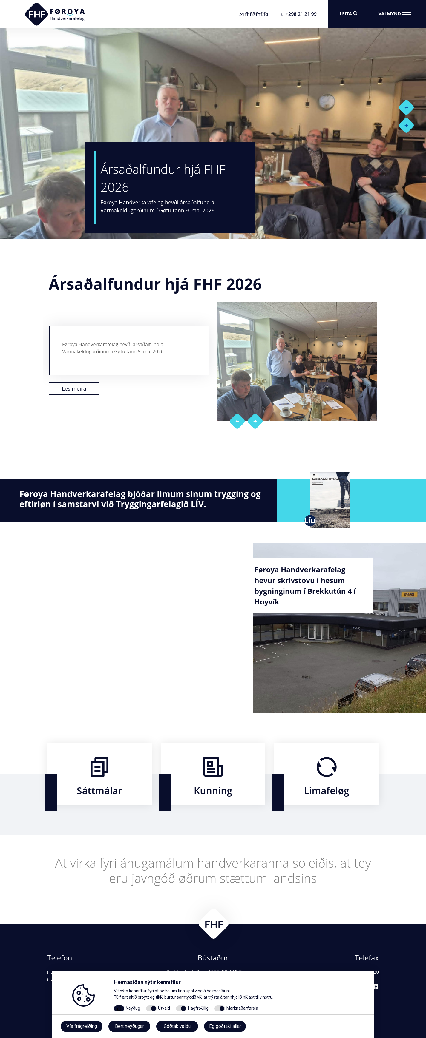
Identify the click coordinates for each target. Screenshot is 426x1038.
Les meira (74, 391)
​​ (99, 774)
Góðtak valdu (177, 1026)
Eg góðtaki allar (225, 1026)
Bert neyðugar (129, 1026)
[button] (394, 106)
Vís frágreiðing (81, 1026)
